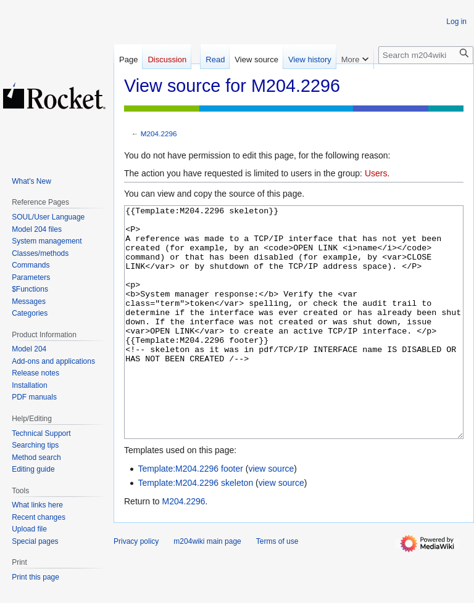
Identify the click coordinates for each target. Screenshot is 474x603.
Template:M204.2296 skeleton (195, 529)
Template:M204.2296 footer (190, 515)
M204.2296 (159, 133)
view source (271, 515)
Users (376, 173)
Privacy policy (136, 587)
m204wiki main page (207, 587)
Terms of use (277, 587)
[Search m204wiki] (425, 55)
